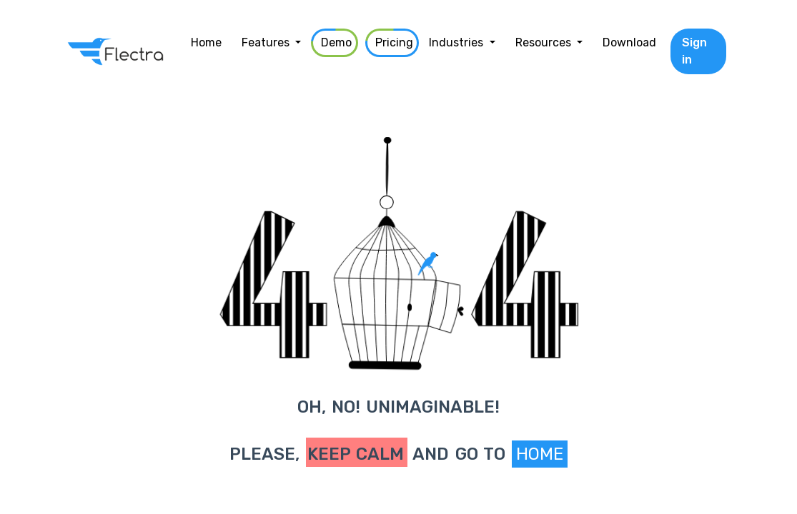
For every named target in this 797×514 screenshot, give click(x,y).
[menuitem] (206, 43)
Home (539, 454)
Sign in (694, 51)
